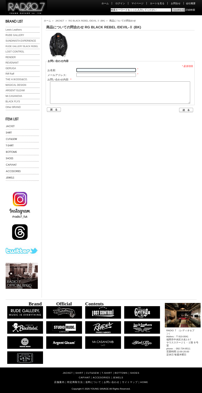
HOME (144, 382)
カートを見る (157, 3)
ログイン (120, 3)
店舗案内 (59, 382)
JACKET (59, 20)
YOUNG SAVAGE (99, 388)
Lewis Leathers (14, 29)
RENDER (11, 57)
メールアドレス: (57, 75)
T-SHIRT (107, 372)
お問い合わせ (111, 382)
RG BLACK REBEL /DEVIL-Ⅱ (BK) (87, 20)
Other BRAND (13, 107)
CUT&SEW (92, 372)
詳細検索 (190, 9)
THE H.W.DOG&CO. (17, 79)
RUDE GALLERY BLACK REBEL (22, 46)
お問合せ (175, 3)
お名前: (51, 70)
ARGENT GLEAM (15, 90)
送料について (93, 382)
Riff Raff (10, 73)
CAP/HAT (84, 377)
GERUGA (11, 68)
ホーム (105, 3)
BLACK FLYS (13, 101)
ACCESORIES (101, 377)
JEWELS (118, 377)
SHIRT (79, 372)
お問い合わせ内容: (59, 79)
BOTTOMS (121, 372)
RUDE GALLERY (15, 35)
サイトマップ (130, 382)
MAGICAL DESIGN (16, 85)
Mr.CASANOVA (14, 96)
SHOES (134, 372)
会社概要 (191, 3)
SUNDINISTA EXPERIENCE (21, 40)
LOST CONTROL (15, 51)
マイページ (137, 3)
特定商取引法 (75, 382)
